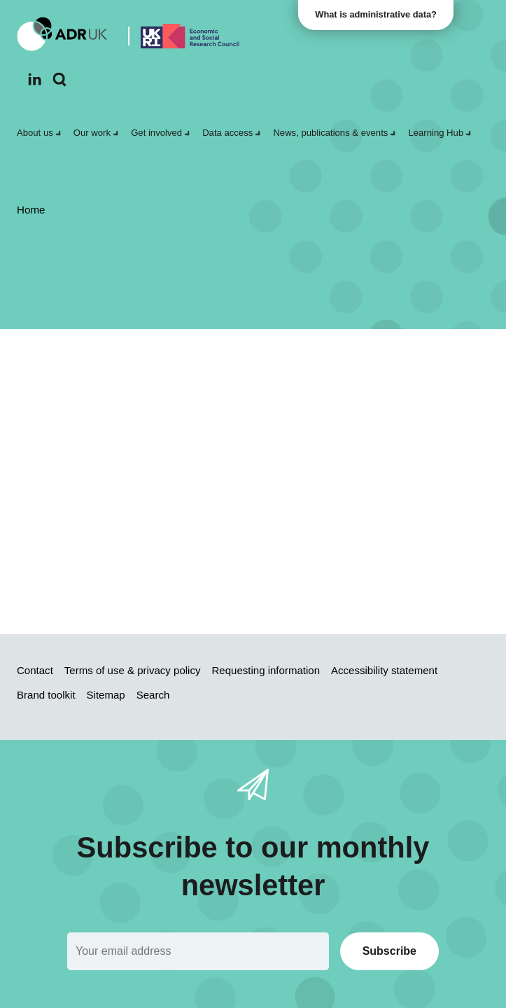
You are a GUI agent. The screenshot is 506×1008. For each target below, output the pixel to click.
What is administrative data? (378, 14)
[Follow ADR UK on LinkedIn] (34, 79)
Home (246, 499)
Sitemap (297, 499)
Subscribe (389, 951)
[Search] (59, 80)
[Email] (198, 951)
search (119, 522)
